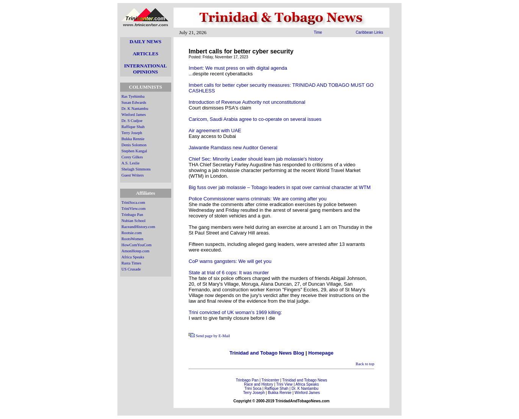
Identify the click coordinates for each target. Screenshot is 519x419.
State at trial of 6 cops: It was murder (229, 272)
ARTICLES (145, 53)
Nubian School (134, 221)
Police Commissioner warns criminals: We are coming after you (258, 199)
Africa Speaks (133, 257)
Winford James (134, 115)
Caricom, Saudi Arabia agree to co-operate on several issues (255, 119)
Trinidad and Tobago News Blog (267, 353)
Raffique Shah (133, 127)
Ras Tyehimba (133, 96)
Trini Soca (252, 388)
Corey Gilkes (132, 157)
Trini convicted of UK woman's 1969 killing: (235, 312)
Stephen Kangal (134, 151)
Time (318, 32)
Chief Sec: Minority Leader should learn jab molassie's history (256, 159)
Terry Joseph (132, 133)
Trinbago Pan (132, 215)
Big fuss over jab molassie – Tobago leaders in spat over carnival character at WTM (279, 187)
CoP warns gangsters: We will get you (230, 261)
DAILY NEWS (145, 41)
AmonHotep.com (136, 251)
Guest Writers (133, 175)
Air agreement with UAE (215, 130)
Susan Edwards (134, 102)
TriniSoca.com (133, 202)
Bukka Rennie (133, 139)
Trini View (284, 384)
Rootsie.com (132, 233)
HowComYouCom (137, 245)
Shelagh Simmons (136, 169)
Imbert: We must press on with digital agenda (238, 68)
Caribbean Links (369, 32)
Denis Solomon (134, 145)
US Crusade (131, 269)
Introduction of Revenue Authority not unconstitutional (247, 102)
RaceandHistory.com (138, 227)
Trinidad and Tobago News (304, 380)
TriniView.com (134, 208)
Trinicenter (270, 380)
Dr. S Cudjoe (132, 121)
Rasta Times (131, 263)
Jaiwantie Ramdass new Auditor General (233, 147)
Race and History (258, 384)
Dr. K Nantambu (135, 108)
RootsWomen (133, 239)
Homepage (320, 353)
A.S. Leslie (131, 163)
